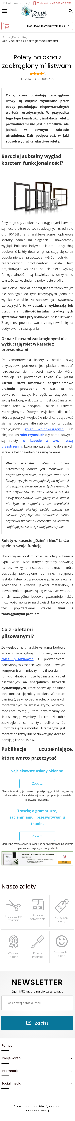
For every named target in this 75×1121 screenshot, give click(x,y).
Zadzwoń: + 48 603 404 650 (52, 3)
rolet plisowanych (17, 659)
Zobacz (37, 783)
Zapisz (37, 1023)
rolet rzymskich (32, 435)
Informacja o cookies (37, 1110)
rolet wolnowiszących (44, 429)
